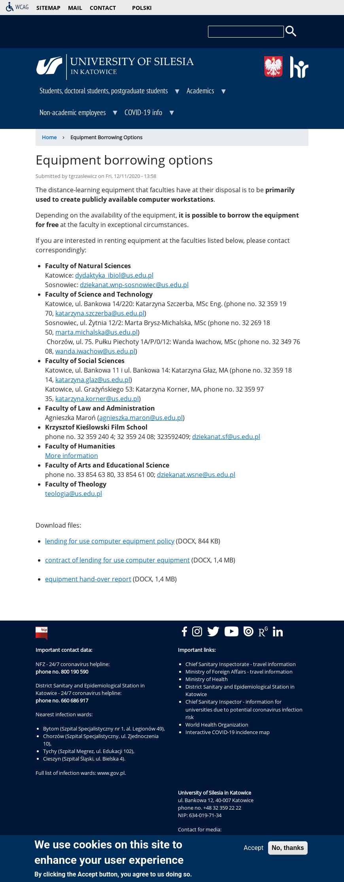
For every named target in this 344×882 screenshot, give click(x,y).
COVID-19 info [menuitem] (148, 115)
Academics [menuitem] (205, 93)
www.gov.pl (111, 772)
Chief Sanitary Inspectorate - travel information (240, 664)
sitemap (48, 7)
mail (75, 7)
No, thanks (288, 849)
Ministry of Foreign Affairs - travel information (239, 671)
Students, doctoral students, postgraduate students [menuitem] (108, 93)
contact (103, 7)
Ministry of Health (206, 679)
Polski (142, 7)
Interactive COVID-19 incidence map (227, 732)
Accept (253, 849)
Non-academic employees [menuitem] (77, 115)
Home (49, 137)
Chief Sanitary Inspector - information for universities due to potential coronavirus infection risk (243, 709)
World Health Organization (216, 724)
